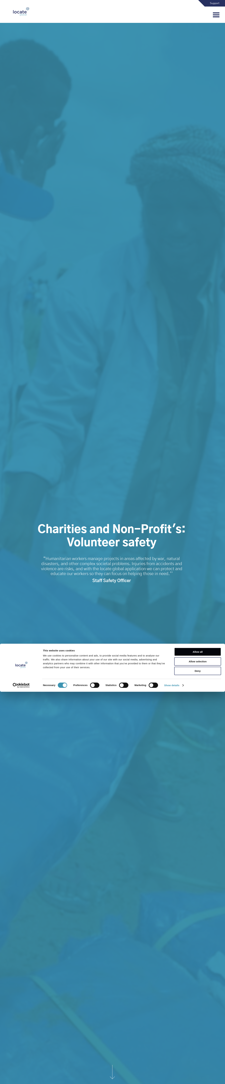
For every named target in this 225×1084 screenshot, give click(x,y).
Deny (198, 1063)
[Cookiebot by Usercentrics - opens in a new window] (21, 1077)
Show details (171, 1077)
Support (214, 3)
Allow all (198, 1044)
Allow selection (197, 1053)
